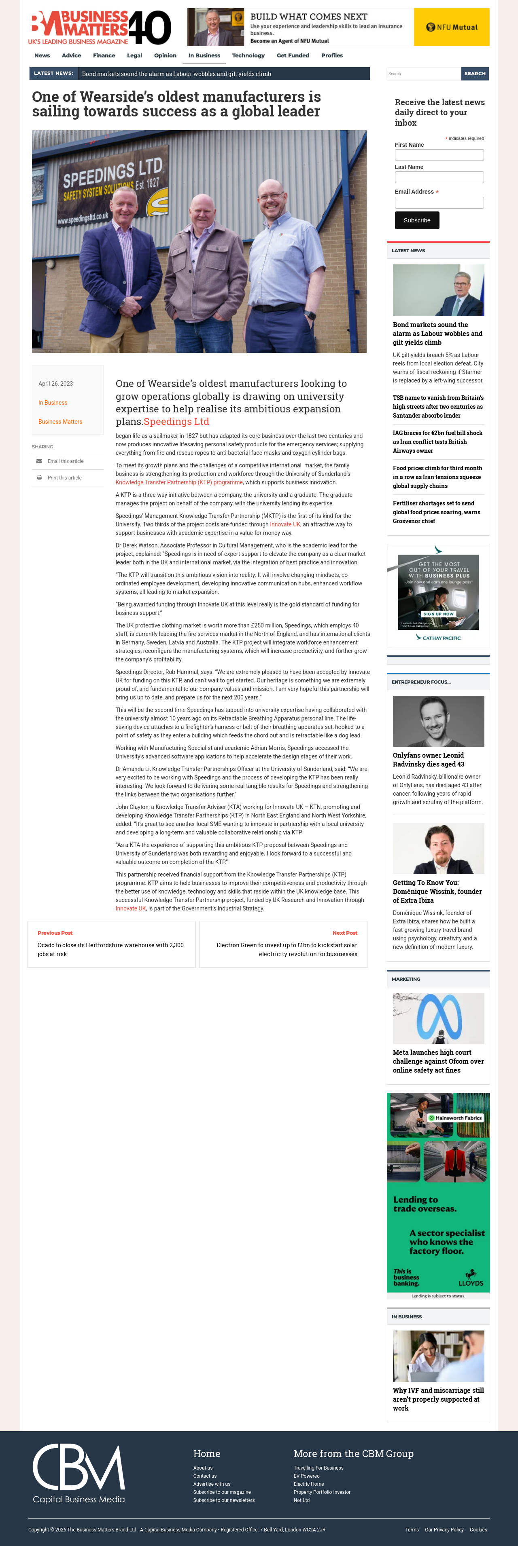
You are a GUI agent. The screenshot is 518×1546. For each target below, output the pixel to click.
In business (407, 1317)
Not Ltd (302, 1500)
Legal (134, 55)
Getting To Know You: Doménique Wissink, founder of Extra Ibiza (437, 892)
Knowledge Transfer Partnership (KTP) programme (179, 482)
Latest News (408, 250)
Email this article (58, 461)
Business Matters (60, 421)
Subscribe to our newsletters (224, 1500)
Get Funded (293, 55)
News (42, 55)
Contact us (205, 1476)
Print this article (57, 478)
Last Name (409, 167)
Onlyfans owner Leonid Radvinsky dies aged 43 (429, 759)
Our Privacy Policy (444, 1530)
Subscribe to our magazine (222, 1492)
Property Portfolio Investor (322, 1492)
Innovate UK (285, 524)
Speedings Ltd (176, 421)
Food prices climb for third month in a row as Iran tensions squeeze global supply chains (437, 477)
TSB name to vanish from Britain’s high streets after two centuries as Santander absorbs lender (438, 406)
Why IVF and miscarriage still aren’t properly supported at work (438, 1399)
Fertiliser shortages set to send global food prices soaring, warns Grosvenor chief (436, 512)
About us (203, 1468)
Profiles (332, 55)
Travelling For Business (319, 1468)
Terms (412, 1530)
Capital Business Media (169, 1530)
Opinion (165, 55)
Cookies (478, 1530)
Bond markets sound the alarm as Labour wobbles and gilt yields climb (176, 74)
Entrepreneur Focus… (421, 682)
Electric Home (309, 1484)
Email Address (417, 192)
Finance (104, 55)
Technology (248, 55)
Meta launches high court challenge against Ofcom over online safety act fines (438, 1061)
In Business (204, 55)
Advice (71, 55)
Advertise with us (212, 1484)
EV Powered (307, 1476)
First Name (409, 145)
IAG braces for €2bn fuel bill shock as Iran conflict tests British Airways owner (438, 441)
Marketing (406, 979)
